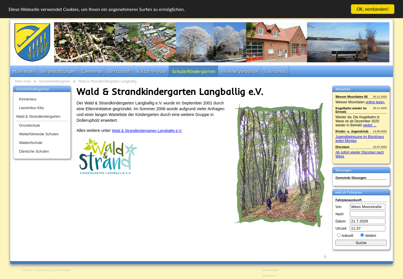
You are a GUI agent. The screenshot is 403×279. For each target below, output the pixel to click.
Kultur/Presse (151, 71)
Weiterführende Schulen (39, 134)
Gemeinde (92, 71)
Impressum (269, 275)
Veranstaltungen (58, 71)
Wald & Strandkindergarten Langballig (107, 81)
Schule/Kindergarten (193, 71)
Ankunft (347, 236)
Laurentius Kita (31, 108)
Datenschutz (270, 270)
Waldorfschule (30, 143)
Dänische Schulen (34, 151)
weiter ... (369, 125)
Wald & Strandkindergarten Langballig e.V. (147, 130)
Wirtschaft (119, 71)
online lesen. (375, 102)
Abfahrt (370, 236)
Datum (340, 221)
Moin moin (24, 71)
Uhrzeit (340, 228)
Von (338, 207)
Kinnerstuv (27, 99)
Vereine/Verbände (239, 71)
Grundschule (29, 125)
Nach (339, 214)
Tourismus (275, 71)
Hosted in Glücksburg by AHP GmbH (47, 270)
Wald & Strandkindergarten (38, 116)
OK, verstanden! (373, 9)
